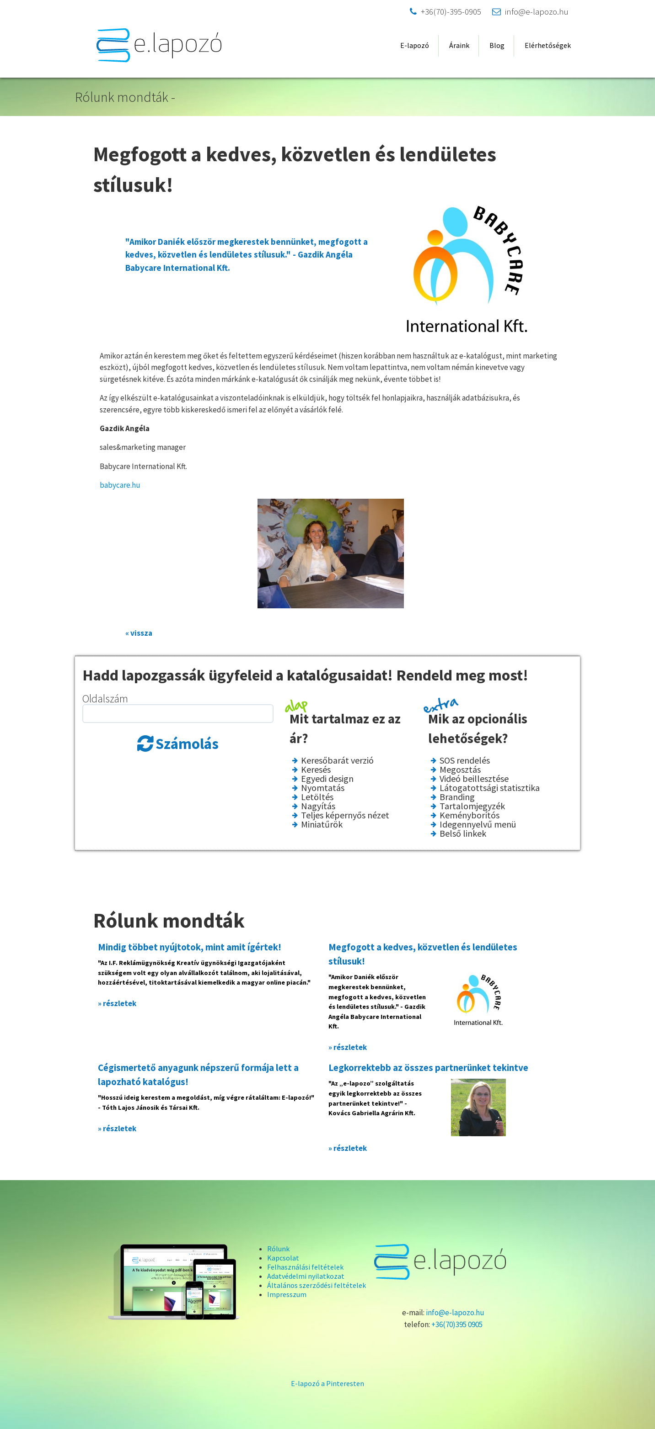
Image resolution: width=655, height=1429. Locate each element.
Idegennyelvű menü (478, 824)
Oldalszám (105, 698)
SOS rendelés (465, 760)
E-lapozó (414, 45)
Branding (457, 797)
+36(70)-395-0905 (445, 11)
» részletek (117, 1003)
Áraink (459, 45)
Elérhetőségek (548, 45)
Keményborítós (469, 815)
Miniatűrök (322, 824)
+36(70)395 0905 (457, 1324)
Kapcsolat (283, 1257)
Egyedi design (327, 778)
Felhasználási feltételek (305, 1266)
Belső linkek (463, 833)
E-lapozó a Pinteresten (327, 1383)
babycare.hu (120, 485)
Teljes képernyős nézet (345, 815)
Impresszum (286, 1294)
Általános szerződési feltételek (316, 1285)
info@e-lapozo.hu (530, 11)
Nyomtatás (322, 787)
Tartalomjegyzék (472, 806)
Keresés (316, 769)
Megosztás (460, 769)
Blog (497, 45)
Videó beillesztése (474, 778)
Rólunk (278, 1248)
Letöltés (317, 797)
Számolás (187, 744)
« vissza (138, 633)
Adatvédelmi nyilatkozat (305, 1276)
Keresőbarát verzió (337, 760)
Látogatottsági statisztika (490, 787)
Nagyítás (318, 806)
